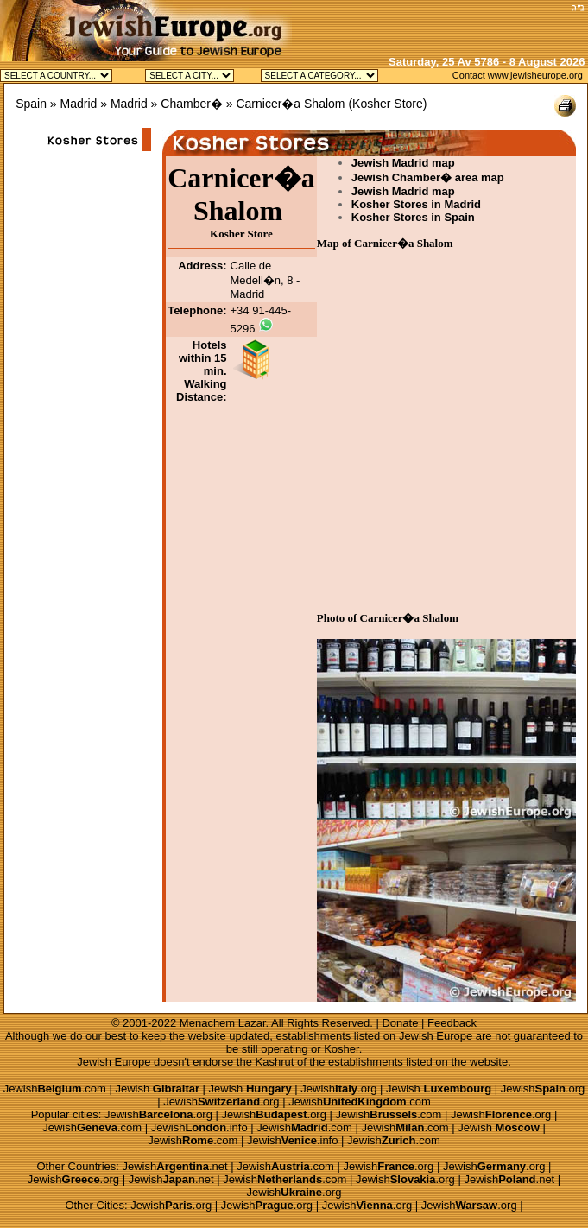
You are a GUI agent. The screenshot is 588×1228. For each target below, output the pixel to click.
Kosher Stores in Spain (413, 217)
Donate (400, 1022)
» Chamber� (187, 104)
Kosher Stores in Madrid (416, 204)
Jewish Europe (435, 1035)
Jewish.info (199, 1127)
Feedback (452, 1022)
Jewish (157, 1088)
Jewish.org (338, 1088)
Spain (31, 104)
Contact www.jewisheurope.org (517, 75)
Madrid (79, 104)
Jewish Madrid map (403, 162)
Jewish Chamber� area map (427, 177)
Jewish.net (175, 1166)
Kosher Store (387, 104)
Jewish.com (54, 1088)
